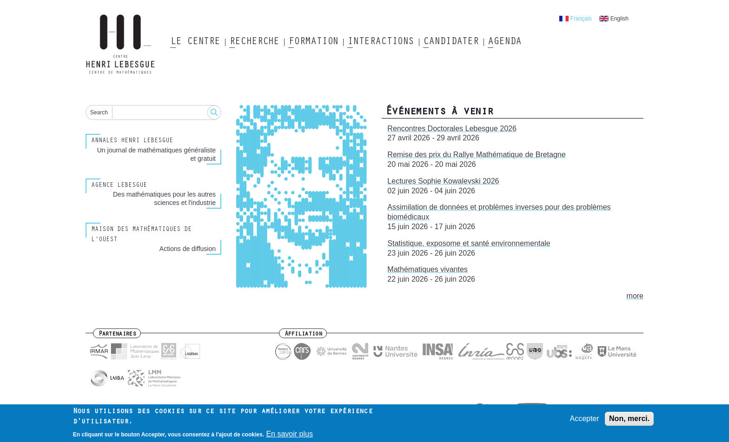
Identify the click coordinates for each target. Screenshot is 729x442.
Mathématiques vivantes (427, 269)
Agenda (504, 42)
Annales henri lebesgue (132, 141)
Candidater (450, 42)
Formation (313, 42)
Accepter (584, 420)
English (619, 18)
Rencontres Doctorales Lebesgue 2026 (452, 128)
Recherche (254, 42)
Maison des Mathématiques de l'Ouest (141, 235)
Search (99, 112)
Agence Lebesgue (119, 186)
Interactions (380, 42)
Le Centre (195, 42)
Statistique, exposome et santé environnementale (468, 243)
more (635, 296)
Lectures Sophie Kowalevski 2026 (443, 181)
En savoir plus (289, 436)
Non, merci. (629, 420)
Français (581, 18)
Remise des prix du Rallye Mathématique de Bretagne (476, 154)
